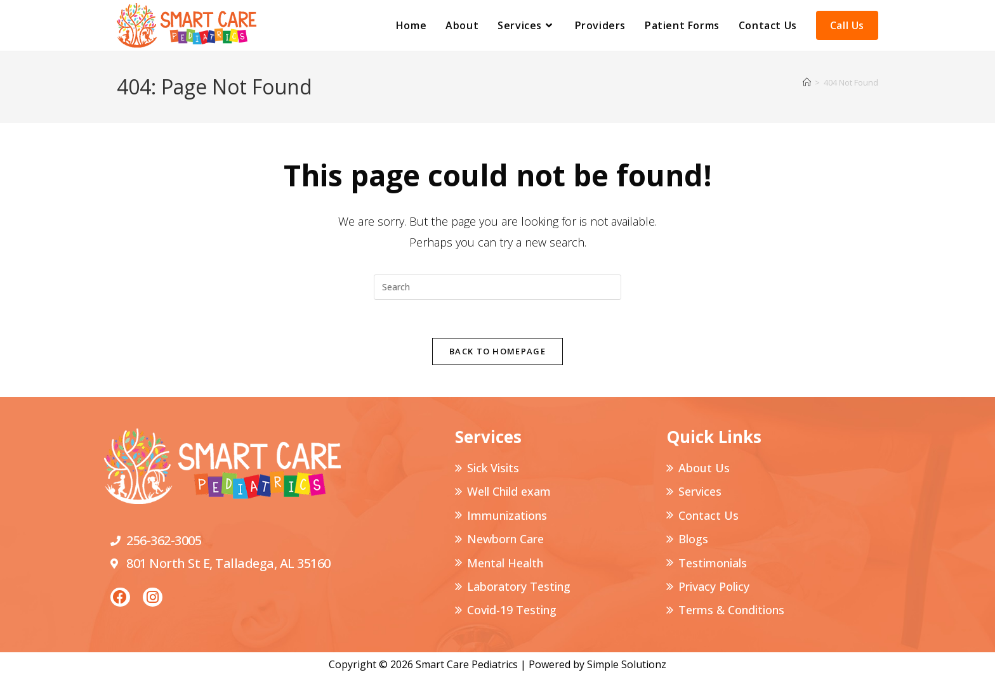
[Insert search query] (497, 287)
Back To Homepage (497, 351)
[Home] (807, 82)
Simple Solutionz (626, 664)
